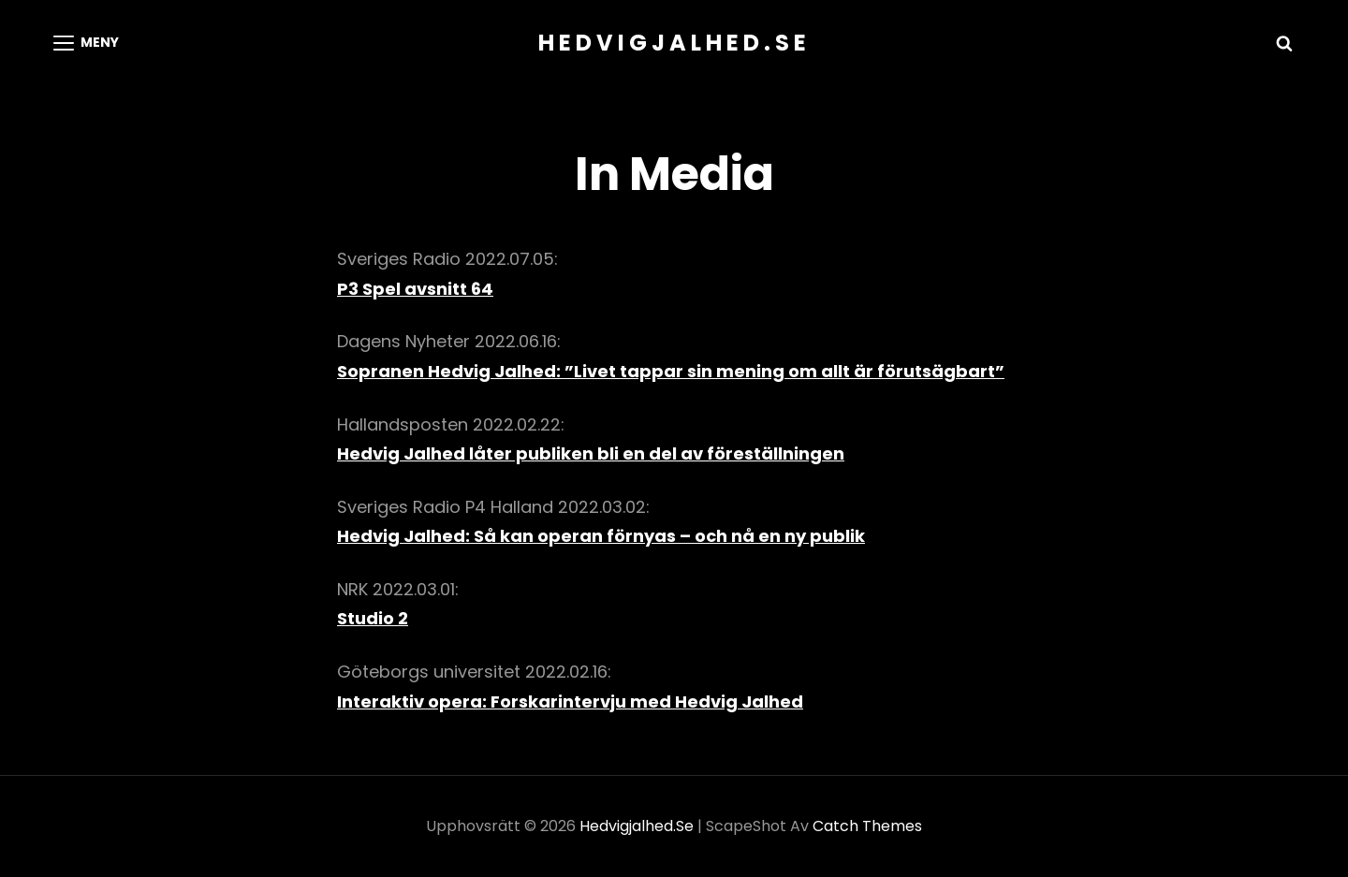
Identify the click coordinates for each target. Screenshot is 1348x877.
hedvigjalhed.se (674, 42)
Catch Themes (867, 826)
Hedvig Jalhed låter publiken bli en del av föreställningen (590, 453)
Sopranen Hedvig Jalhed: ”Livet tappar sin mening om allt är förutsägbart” (670, 371)
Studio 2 (372, 618)
